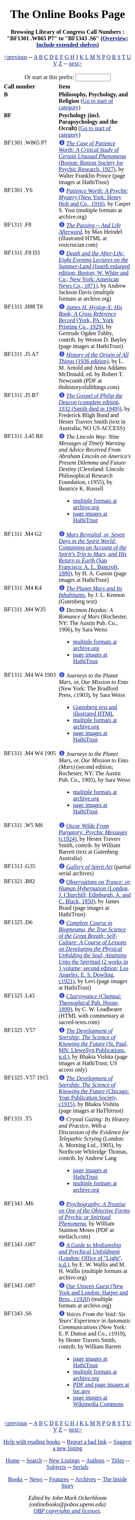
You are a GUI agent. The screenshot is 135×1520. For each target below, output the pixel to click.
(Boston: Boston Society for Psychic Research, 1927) (92, 156)
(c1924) (93, 832)
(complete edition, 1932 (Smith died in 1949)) (90, 402)
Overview (114, 38)
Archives (85, 1479)
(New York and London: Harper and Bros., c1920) (93, 1292)
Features (59, 1479)
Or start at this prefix (48, 77)
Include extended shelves (66, 45)
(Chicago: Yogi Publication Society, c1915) (94, 1091)
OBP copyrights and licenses (66, 1511)
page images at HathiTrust (90, 517)
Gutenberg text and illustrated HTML (95, 710)
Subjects (56, 1467)
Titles (117, 1460)
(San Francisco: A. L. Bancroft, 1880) (92, 553)
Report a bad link (87, 1442)
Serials (81, 1467)
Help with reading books (31, 1442)
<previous (15, 57)
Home (13, 1460)
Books (15, 1479)
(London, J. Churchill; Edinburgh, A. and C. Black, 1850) (95, 891)
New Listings (64, 1460)
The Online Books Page (67, 14)
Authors (95, 1460)
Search (34, 1460)
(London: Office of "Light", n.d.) (90, 1255)
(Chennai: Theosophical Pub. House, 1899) (90, 1002)
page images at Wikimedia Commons (98, 1401)
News (36, 1479)
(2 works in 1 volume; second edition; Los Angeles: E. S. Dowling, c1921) (94, 952)
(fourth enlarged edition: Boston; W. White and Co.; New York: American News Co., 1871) (94, 269)
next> (75, 63)
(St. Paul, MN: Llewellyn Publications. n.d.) (93, 1044)
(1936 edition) (94, 358)
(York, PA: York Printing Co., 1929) (90, 317)
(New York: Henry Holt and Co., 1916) (93, 197)
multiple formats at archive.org (95, 504)
